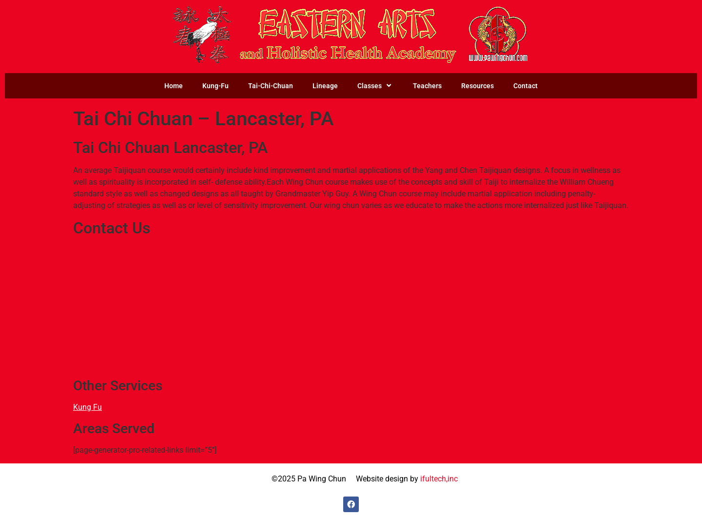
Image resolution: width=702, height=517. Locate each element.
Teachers (427, 86)
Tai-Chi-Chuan (270, 86)
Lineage (325, 86)
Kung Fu (87, 407)
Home (173, 86)
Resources (477, 86)
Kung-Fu (215, 86)
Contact (525, 86)
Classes (375, 86)
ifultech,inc (439, 478)
